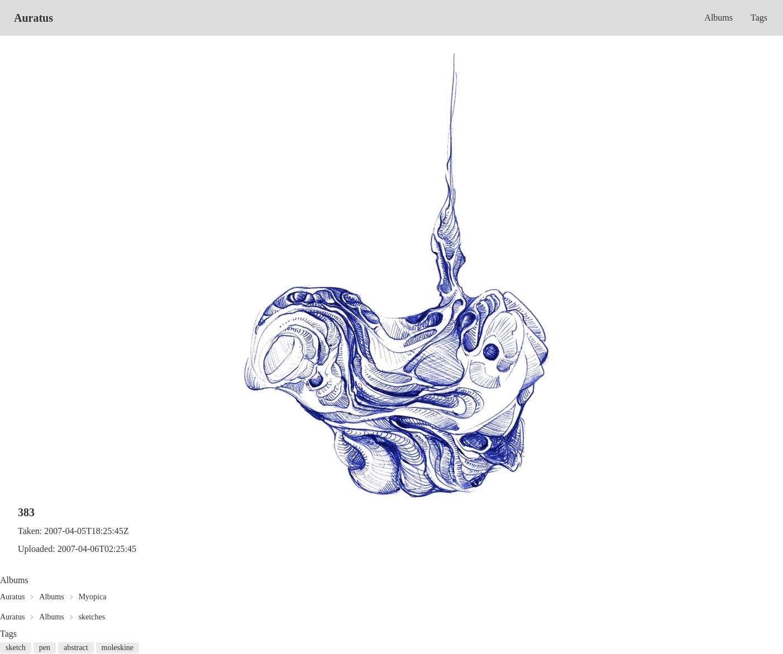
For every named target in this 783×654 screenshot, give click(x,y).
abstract (76, 647)
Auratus (33, 18)
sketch (16, 647)
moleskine (118, 647)
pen (44, 647)
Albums (718, 17)
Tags (759, 17)
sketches (92, 617)
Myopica (93, 597)
